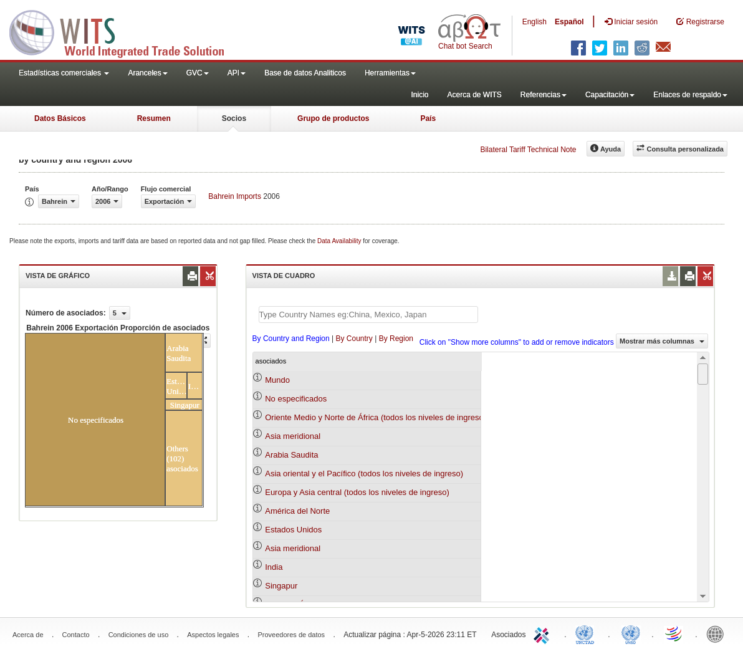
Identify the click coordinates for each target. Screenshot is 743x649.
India (273, 567)
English (534, 21)
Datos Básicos (60, 118)
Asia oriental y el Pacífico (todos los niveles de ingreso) (364, 473)
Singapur (281, 585)
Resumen (154, 118)
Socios (234, 118)
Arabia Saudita (291, 454)
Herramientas (390, 73)
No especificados (296, 398)
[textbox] (368, 314)
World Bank (718, 633)
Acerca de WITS (474, 94)
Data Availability (340, 241)
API (237, 73)
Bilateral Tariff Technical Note (528, 149)
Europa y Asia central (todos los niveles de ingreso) (357, 492)
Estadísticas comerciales (64, 73)
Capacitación (610, 94)
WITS (124, 31)
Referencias (543, 94)
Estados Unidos (293, 529)
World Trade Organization (674, 633)
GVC (197, 73)
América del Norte (297, 511)
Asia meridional (292, 436)
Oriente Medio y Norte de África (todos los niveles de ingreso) (375, 417)
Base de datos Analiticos (305, 73)
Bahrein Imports (234, 196)
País (428, 118)
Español (569, 21)
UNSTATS (630, 633)
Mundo (277, 380)
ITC (543, 633)
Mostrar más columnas (662, 341)
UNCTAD (587, 633)
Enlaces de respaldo (690, 94)
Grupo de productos (333, 118)
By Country (353, 338)
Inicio (419, 94)
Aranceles (147, 73)
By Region (396, 338)
